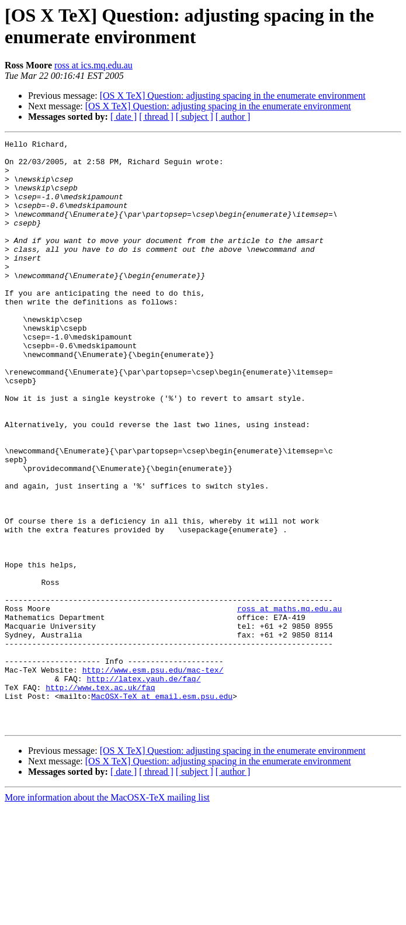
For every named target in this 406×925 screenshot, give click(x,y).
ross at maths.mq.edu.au (289, 703)
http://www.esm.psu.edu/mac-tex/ (153, 776)
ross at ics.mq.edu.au (93, 65)
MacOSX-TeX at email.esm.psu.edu (162, 808)
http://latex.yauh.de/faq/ (143, 787)
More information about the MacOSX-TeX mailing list (107, 915)
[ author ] (233, 117)
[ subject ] (194, 117)
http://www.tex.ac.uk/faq (100, 797)
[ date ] (123, 117)
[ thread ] (156, 117)
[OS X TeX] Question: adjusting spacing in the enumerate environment (233, 96)
